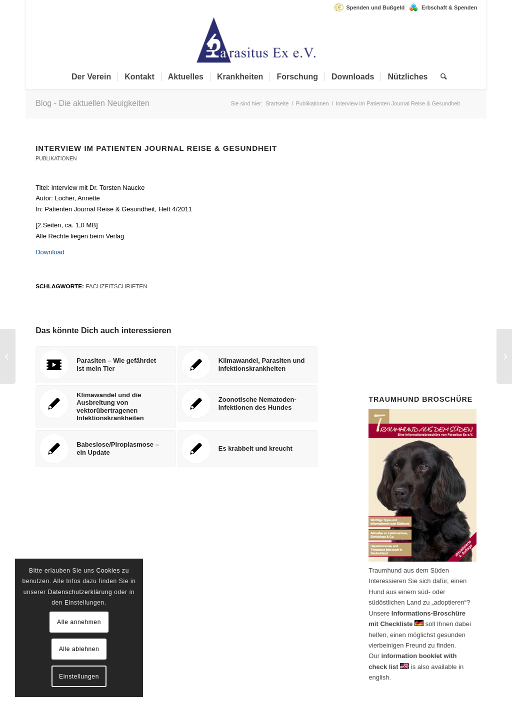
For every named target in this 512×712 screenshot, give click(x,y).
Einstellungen (79, 676)
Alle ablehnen (79, 649)
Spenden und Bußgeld (375, 7)
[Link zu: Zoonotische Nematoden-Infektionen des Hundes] (248, 403)
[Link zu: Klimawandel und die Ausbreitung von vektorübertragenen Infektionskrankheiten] (106, 406)
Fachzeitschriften (116, 286)
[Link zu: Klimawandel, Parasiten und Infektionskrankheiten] (248, 364)
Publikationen (56, 158)
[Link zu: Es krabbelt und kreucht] (248, 448)
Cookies (108, 570)
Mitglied (413, 220)
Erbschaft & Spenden (449, 7)
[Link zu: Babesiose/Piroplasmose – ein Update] (106, 448)
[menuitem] (372, 7)
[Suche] (440, 76)
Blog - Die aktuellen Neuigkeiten (93, 103)
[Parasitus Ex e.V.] (256, 39)
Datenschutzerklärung (80, 592)
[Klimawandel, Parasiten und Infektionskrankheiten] (504, 356)
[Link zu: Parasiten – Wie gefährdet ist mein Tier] (106, 364)
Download (50, 252)
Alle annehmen (79, 622)
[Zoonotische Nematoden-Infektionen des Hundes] (8, 356)
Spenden (441, 274)
